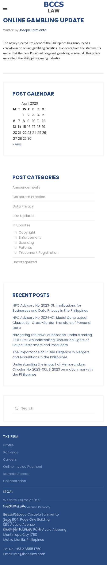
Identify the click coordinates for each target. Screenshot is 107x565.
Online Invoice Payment (22, 466)
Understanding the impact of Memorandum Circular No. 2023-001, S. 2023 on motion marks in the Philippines (52, 369)
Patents (25, 247)
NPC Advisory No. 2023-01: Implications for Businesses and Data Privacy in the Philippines (50, 308)
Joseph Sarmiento (32, 30)
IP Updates (21, 225)
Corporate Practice (28, 196)
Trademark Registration (38, 252)
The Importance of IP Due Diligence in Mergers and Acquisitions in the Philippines (50, 355)
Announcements (26, 187)
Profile (8, 445)
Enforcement (30, 237)
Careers (10, 459)
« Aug (16, 144)
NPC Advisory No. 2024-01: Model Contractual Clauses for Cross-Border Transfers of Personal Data (51, 322)
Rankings (10, 452)
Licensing (26, 242)
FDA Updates (23, 215)
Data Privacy (23, 206)
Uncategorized (24, 262)
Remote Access (16, 473)
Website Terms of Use (21, 500)
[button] (5, 8)
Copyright (27, 232)
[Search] (53, 408)
